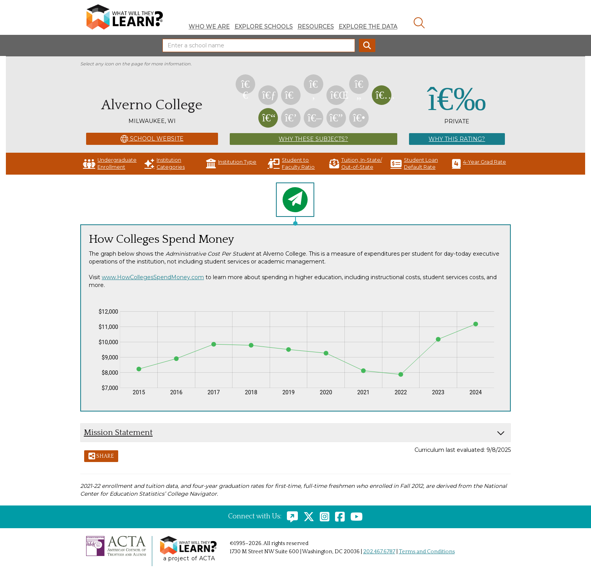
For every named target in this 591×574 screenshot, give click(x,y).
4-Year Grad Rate (479, 163)
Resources (315, 26)
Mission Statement (118, 432)
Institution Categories (164, 163)
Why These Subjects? (313, 139)
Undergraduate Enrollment (110, 163)
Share (101, 456)
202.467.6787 (379, 552)
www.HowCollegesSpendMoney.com (153, 277)
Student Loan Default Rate (414, 163)
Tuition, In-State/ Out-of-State (355, 163)
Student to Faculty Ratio (291, 163)
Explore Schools (263, 26)
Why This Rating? (457, 139)
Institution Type (231, 163)
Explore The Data (368, 26)
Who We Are (209, 26)
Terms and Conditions (427, 552)
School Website (152, 139)
